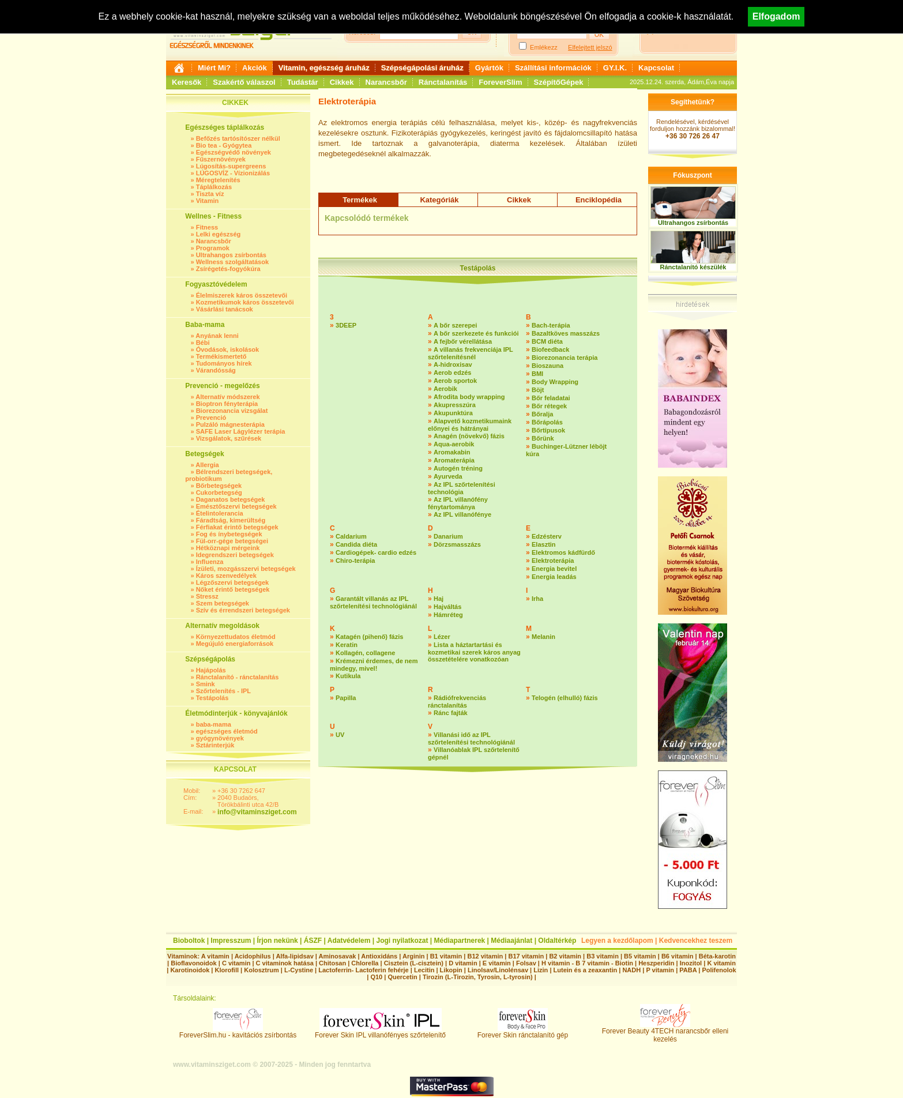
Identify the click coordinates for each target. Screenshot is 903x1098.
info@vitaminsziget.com (257, 812)
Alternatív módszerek (227, 396)
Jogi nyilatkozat (402, 941)
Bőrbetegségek (219, 485)
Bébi (203, 342)
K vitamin (721, 963)
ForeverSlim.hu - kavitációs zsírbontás (237, 1032)
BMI (537, 373)
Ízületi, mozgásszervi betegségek (246, 568)
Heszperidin (657, 963)
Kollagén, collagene (365, 652)
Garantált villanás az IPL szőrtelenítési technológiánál (373, 602)
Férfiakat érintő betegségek (237, 527)
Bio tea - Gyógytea (224, 145)
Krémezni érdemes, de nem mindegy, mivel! (373, 664)
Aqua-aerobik (454, 444)
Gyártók (489, 67)
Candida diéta (356, 544)
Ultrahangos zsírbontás (231, 254)
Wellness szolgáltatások (232, 261)
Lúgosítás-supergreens (231, 166)
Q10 (376, 976)
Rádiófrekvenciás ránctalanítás (457, 701)
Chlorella (364, 963)
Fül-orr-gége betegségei (232, 540)
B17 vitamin (526, 956)
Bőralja (542, 414)
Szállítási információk (553, 67)
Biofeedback (550, 349)
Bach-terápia (551, 325)
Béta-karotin (717, 956)
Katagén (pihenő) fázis (369, 636)
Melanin (543, 636)
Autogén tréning (458, 468)
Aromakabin (452, 452)
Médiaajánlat (511, 941)
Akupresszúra (455, 404)
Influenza (210, 561)
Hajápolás (211, 670)
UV (340, 734)
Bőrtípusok (548, 430)
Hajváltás (447, 606)
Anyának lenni (217, 335)
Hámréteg (448, 614)
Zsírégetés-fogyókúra (228, 268)
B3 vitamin (602, 956)
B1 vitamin (446, 956)
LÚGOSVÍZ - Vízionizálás (233, 173)
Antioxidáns (379, 956)
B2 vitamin (565, 956)
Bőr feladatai (551, 397)
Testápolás (212, 697)
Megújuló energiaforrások (234, 643)
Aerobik (445, 388)
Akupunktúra (453, 412)
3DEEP (346, 325)
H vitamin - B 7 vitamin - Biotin (587, 963)
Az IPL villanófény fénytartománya (458, 503)
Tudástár (302, 82)
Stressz (207, 596)
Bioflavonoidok (193, 963)
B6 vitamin (677, 956)
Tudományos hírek (224, 363)
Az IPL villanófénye (462, 514)
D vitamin (463, 963)
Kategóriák (439, 199)
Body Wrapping (555, 381)
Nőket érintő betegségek (233, 589)
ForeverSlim (500, 82)
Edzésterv (547, 536)
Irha (537, 598)
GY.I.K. (615, 67)
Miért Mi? (214, 67)
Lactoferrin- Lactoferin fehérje (363, 970)
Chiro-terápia (355, 560)
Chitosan (332, 963)
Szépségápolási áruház (422, 67)
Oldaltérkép (557, 941)
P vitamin (661, 970)
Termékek (360, 199)
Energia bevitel (554, 568)
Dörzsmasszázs (457, 544)
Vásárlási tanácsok (224, 309)
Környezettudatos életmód (236, 636)
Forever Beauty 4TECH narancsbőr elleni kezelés (665, 1032)
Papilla (346, 697)
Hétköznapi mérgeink (228, 547)
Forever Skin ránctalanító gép (522, 1032)
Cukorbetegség (219, 492)
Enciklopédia (598, 199)
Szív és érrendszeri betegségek (243, 610)
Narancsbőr (386, 82)
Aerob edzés (452, 372)
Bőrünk (543, 438)
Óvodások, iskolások (227, 349)
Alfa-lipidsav (294, 956)
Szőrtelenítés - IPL (223, 690)
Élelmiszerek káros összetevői (241, 295)
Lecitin (424, 970)
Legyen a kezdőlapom (617, 941)
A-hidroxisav (453, 364)
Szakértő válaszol (244, 82)
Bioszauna (547, 365)
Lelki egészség (218, 234)
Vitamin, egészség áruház (324, 67)
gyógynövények (220, 738)
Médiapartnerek (460, 941)
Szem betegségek (222, 603)
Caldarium (351, 536)
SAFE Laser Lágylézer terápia (240, 431)
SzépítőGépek (559, 82)
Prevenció (211, 417)
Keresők (186, 82)
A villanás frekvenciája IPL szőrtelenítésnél (470, 353)
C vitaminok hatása (285, 963)
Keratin (347, 644)
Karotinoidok (189, 970)
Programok (212, 248)
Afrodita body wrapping (469, 396)
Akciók (254, 67)
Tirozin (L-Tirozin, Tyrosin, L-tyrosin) (478, 976)
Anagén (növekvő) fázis (469, 436)
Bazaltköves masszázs (566, 333)
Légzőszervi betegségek (232, 582)
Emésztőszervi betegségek (236, 506)
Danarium (448, 536)
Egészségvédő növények (233, 152)
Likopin (451, 970)
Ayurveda (448, 476)
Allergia (207, 464)
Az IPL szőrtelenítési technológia (461, 488)
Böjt (538, 389)
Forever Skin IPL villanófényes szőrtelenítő (380, 1032)
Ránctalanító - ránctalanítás (237, 677)
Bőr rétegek (549, 406)
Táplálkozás (214, 186)
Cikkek (342, 82)
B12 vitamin (485, 956)
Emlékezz (544, 47)
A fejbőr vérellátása (463, 341)
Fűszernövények (221, 159)
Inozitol (691, 963)
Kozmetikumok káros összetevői (245, 302)
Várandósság (216, 370)
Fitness (207, 227)
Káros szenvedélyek (226, 575)
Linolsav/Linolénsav (498, 970)
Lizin (540, 970)
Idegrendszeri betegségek (235, 554)
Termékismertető (221, 356)
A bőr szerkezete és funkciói (476, 333)
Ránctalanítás (443, 82)
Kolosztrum (261, 970)
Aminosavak (337, 956)
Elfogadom (776, 16)
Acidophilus (253, 956)
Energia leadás (554, 576)
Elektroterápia (553, 560)
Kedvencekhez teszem (695, 941)
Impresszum (230, 941)
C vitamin (236, 963)
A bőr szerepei (455, 325)
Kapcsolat (656, 67)
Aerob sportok (455, 380)
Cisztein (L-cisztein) (413, 963)
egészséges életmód (227, 731)
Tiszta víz (210, 193)
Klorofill (227, 970)
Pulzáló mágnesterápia (230, 424)
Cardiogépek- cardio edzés (376, 552)
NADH (631, 970)
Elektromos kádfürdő (563, 552)
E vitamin (497, 963)
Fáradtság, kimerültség (230, 520)
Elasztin (544, 544)
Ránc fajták (451, 712)
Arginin (413, 956)
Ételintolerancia (219, 513)
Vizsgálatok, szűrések (229, 438)
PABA (688, 970)
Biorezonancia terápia (564, 357)
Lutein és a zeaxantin (586, 970)
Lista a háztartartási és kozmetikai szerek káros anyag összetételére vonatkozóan (474, 652)
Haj (438, 598)
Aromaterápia (454, 460)
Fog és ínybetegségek (229, 534)
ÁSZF (313, 941)
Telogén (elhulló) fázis (565, 697)
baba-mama (213, 724)
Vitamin (207, 200)
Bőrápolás (547, 422)
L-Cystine (298, 970)
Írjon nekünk (277, 941)
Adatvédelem (349, 941)
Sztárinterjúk (215, 745)
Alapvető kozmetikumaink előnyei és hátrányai (469, 425)
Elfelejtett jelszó (590, 47)
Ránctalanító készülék (693, 267)
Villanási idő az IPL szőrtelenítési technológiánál (471, 738)
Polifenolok (719, 970)
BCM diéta (547, 341)
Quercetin (402, 976)
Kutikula (348, 675)
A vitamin (215, 956)
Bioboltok (189, 941)
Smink (205, 683)
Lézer (442, 636)
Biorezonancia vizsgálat (232, 410)
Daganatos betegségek (230, 499)
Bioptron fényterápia (227, 403)
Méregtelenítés (218, 179)
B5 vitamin (640, 956)
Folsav (526, 963)
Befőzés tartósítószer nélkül (238, 138)
